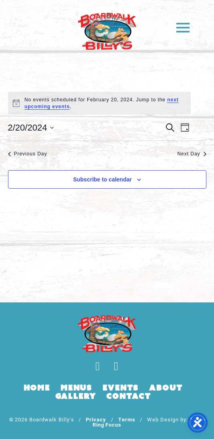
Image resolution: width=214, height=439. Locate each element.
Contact (128, 396)
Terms (126, 419)
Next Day (191, 154)
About (165, 388)
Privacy (96, 419)
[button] (183, 27)
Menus (76, 388)
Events (121, 388)
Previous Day (27, 154)
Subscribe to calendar (102, 179)
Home (37, 388)
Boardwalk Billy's (107, 31)
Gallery (75, 396)
